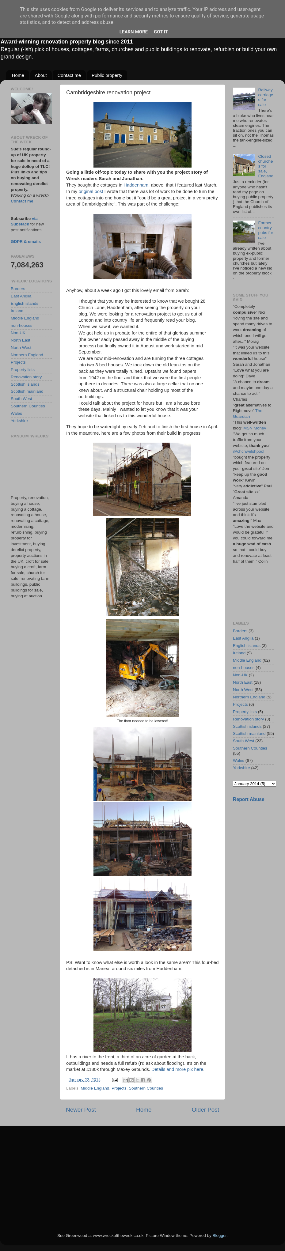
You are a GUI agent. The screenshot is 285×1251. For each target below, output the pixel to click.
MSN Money (254, 428)
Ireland (17, 310)
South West (21, 398)
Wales (16, 413)
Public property (107, 75)
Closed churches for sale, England (265, 166)
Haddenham (136, 185)
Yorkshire (19, 420)
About (41, 75)
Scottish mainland (27, 391)
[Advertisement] (31, 467)
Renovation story (26, 377)
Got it (161, 32)
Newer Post (81, 1109)
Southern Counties (146, 1088)
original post (90, 191)
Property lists (23, 369)
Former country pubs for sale (265, 230)
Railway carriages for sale (265, 97)
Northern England (27, 355)
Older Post (205, 1109)
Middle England (95, 1088)
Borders (18, 288)
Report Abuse (248, 799)
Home (18, 75)
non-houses (21, 325)
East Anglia (21, 296)
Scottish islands (25, 384)
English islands (24, 303)
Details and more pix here (177, 1069)
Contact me (69, 75)
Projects (119, 1088)
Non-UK (18, 333)
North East (20, 340)
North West (21, 347)
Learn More (134, 32)
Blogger (219, 1235)
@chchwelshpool (248, 451)
